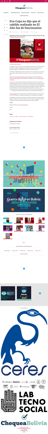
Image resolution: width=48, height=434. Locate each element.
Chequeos (5, 12)
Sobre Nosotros (24, 15)
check (6, 20)
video (20, 66)
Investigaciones (25, 12)
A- (4, 34)
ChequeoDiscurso (15, 12)
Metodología (40, 12)
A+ (6, 34)
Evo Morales (30, 116)
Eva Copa (12, 116)
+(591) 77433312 (24, 429)
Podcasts (33, 12)
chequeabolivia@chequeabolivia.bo (24, 428)
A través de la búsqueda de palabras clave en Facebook (21, 76)
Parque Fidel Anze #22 (24, 427)
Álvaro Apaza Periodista (23, 104)
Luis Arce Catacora (22, 116)
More (24, 242)
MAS (16, 116)
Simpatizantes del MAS (15, 123)
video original (17, 78)
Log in (11, 132)
